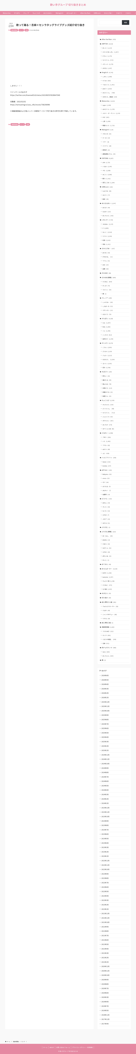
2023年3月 (105, 847)
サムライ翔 (108, 581)
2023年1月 (105, 856)
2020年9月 (105, 980)
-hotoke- (108, 224)
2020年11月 (105, 971)
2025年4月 (105, 737)
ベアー (106, 142)
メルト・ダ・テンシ (111, 113)
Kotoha (107, 466)
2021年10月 (105, 922)
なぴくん (107, 548)
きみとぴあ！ (108, 248)
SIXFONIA (107, 158)
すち (106, 170)
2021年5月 (105, 944)
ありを (106, 253)
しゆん (107, 77)
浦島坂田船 (14, 30)
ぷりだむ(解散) (109, 532)
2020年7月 (105, 988)
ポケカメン (108, 421)
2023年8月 (105, 825)
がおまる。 (108, 257)
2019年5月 (105, 1010)
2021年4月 (105, 949)
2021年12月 (105, 913)
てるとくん (109, 85)
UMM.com (107, 187)
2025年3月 (105, 742)
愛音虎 (106, 150)
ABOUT (52, 1047)
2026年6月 (105, 675)
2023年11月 (105, 812)
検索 (125, 22)
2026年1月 (105, 697)
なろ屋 (107, 589)
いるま (107, 166)
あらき (106, 208)
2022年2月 (105, 905)
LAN (106, 162)
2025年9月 (105, 715)
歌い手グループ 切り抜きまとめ (68, 4)
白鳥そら (107, 388)
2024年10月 (105, 764)
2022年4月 (105, 896)
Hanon (106, 462)
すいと (106, 507)
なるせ (107, 212)
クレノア (107, 298)
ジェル (107, 355)
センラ (21, 30)
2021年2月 (105, 957)
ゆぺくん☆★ (108, 429)
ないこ (107, 232)
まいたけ (107, 425)
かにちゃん (108, 405)
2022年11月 (105, 865)
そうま (107, 81)
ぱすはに (107, 470)
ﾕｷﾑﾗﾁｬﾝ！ (107, 490)
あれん (106, 503)
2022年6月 (105, 887)
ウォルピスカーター (110, 606)
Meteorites (108, 101)
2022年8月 (105, 878)
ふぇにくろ (108, 417)
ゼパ (105, 482)
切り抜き (106, 598)
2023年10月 (105, 816)
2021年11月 (105, 918)
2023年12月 (105, 808)
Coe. (106, 323)
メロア (106, 519)
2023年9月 (105, 821)
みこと (107, 174)
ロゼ (106, 117)
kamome (108, 577)
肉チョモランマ (109, 647)
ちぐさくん (108, 60)
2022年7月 (105, 883)
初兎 (106, 240)
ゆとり (106, 195)
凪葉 (105, 269)
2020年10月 (105, 975)
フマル (106, 445)
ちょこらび (108, 400)
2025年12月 (105, 702)
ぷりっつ (108, 64)
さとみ (107, 351)
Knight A (107, 72)
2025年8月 (105, 719)
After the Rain (109, 39)
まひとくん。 (109, 93)
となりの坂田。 (109, 639)
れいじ (106, 560)
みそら (106, 449)
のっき (106, 286)
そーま (106, 138)
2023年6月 (105, 834)
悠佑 (106, 244)
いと (106, 441)
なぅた (106, 511)
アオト (107, 437)
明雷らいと (109, 125)
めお (105, 265)
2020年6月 (105, 993)
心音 (106, 121)
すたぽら (107, 318)
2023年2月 (105, 852)
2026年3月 (105, 689)
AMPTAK (107, 44)
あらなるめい (109, 203)
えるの (106, 610)
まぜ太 (107, 68)
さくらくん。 (108, 409)
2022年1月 (105, 909)
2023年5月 (105, 838)
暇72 (106, 179)
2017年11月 (105, 1019)
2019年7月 (105, 1006)
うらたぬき (108, 631)
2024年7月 (105, 777)
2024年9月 (105, 768)
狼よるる (107, 384)
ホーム (45, 1047)
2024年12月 (105, 755)
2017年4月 (105, 1024)
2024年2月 (105, 799)
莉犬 (106, 367)
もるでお (107, 191)
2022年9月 (105, 874)
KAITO (107, 573)
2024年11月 (105, 759)
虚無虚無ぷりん (109, 154)
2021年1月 (105, 962)
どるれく (107, 433)
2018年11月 (105, 1015)
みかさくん (109, 109)
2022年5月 (105, 891)
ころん (107, 347)
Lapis (107, 105)
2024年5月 (105, 786)
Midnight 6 (107, 130)
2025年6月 (105, 728)
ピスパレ (107, 499)
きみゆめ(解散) (109, 277)
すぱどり (107, 372)
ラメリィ (107, 290)
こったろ (107, 335)
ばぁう (107, 89)
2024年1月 (105, 803)
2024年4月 (105, 790)
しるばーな (108, 306)
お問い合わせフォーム (63, 1047)
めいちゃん (108, 216)
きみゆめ (106, 273)
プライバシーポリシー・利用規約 (82, 1047)
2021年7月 (105, 935)
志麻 (26, 30)
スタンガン (108, 310)
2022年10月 (105, 869)
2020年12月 (105, 966)
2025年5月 (105, 733)
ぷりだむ (106, 527)
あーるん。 (108, 536)
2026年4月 (105, 684)
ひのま (106, 515)
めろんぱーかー (109, 569)
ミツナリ (107, 146)
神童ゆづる (108, 392)
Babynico (107, 474)
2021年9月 (105, 927)
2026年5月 (105, 680)
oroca (106, 478)
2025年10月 (105, 711)
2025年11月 (105, 706)
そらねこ (107, 282)
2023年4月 (105, 843)
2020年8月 (105, 984)
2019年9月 (105, 1002)
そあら (106, 544)
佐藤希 (106, 494)
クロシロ (107, 134)
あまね (106, 540)
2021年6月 (105, 940)
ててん (106, 261)
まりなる (106, 486)
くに (106, 331)
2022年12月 (105, 861)
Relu (106, 327)
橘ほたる (107, 380)
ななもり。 (109, 359)
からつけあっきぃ (111, 52)
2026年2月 (105, 693)
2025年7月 (105, 724)
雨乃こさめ (109, 183)
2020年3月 (105, 997)
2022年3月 (105, 900)
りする (106, 618)
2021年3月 (105, 953)
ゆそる (106, 523)
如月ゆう (108, 339)
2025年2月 (105, 746)
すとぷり (107, 343)
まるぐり (107, 314)
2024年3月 (105, 794)
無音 (105, 199)
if (105, 228)
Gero (106, 652)
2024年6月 (105, 781)
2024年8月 (105, 772)
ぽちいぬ (107, 556)
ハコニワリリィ (109, 457)
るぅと (107, 363)
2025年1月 (105, 750)
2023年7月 (105, 830)
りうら (107, 236)
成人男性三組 (107, 623)
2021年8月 (105, 931)
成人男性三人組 (109, 602)
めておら (106, 564)
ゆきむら (106, 593)
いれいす (107, 220)
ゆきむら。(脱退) (110, 97)
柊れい (106, 376)
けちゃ (107, 56)
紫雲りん (107, 396)
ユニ (106, 453)
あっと (107, 48)
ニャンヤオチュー (110, 614)
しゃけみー (108, 302)
